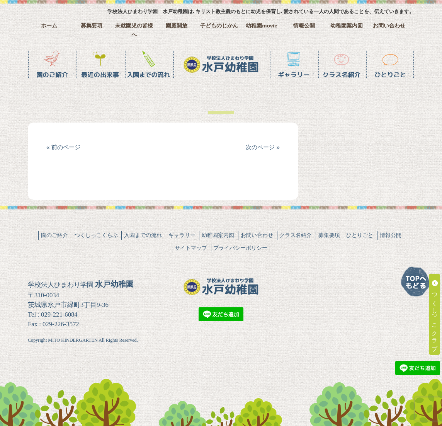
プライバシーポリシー (240, 248)
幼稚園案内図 (346, 26)
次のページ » (263, 147)
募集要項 (91, 26)
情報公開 (304, 26)
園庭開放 (176, 26)
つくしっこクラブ (435, 314)
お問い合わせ (389, 26)
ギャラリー (182, 235)
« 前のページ (63, 147)
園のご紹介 (54, 235)
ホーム (49, 26)
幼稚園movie (261, 26)
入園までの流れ (143, 235)
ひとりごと (359, 235)
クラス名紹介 (295, 235)
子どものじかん (219, 26)
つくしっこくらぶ (96, 235)
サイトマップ (191, 248)
